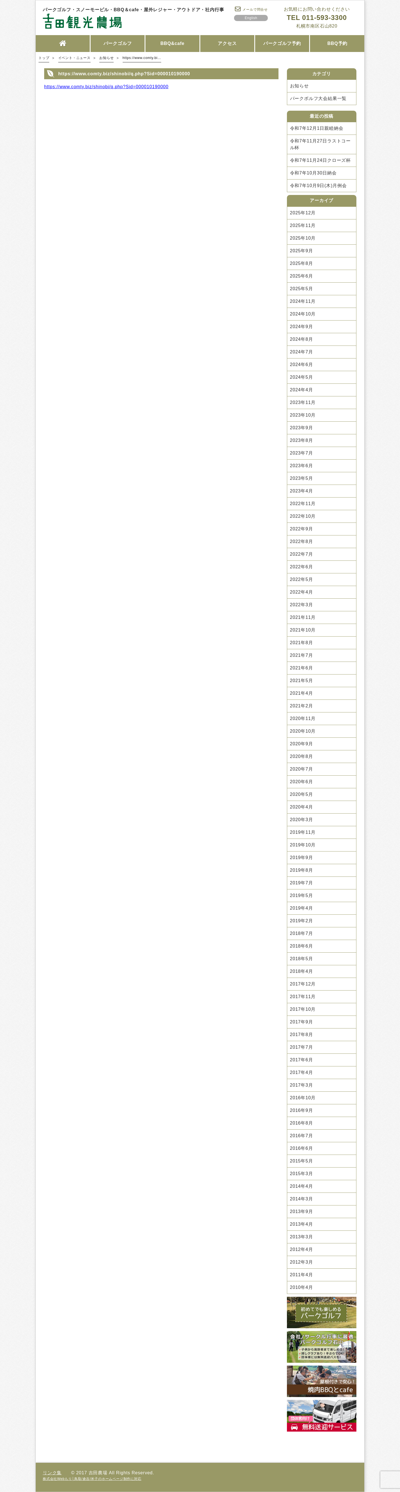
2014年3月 (301, 1198)
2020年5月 (301, 794)
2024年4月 (301, 389)
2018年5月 (301, 958)
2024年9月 (301, 326)
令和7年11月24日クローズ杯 (320, 160)
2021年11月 (303, 617)
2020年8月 (301, 756)
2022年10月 (303, 516)
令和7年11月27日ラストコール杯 (320, 144)
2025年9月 (301, 250)
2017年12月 (303, 984)
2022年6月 (301, 566)
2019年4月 (301, 908)
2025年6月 (301, 276)
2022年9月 (301, 528)
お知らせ (299, 85)
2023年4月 (301, 491)
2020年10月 (303, 731)
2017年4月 (301, 1072)
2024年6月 (301, 364)
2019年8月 (301, 870)
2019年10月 (303, 844)
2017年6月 (301, 1059)
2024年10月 (303, 314)
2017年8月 (301, 1034)
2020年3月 (301, 819)
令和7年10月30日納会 (313, 173)
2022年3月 (301, 604)
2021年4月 (301, 693)
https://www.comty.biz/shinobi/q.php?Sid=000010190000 (106, 86)
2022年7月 (301, 554)
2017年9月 (301, 1021)
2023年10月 (303, 415)
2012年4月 (301, 1249)
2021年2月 (301, 705)
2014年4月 (301, 1186)
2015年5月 (301, 1161)
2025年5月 (301, 288)
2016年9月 (301, 1110)
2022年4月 (301, 592)
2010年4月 (301, 1287)
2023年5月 (301, 478)
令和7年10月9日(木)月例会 (318, 185)
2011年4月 (301, 1274)
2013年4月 (301, 1224)
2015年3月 (301, 1173)
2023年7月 (301, 453)
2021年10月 (303, 630)
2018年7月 (301, 933)
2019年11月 (303, 832)
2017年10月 (303, 1009)
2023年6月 (301, 465)
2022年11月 (303, 503)
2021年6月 (301, 668)
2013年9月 (301, 1211)
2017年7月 (301, 1047)
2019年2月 (301, 920)
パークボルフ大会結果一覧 (318, 98)
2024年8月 (301, 339)
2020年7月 (301, 769)
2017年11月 (303, 996)
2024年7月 (301, 351)
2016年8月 (301, 1123)
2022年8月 (301, 541)
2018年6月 (301, 946)
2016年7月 (301, 1135)
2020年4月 (301, 807)
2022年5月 (301, 579)
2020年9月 (301, 743)
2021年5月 (301, 680)
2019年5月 (301, 895)
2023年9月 (301, 427)
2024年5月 (301, 377)
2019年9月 (301, 857)
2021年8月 (301, 642)
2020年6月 (301, 781)
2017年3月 (301, 1085)
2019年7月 (301, 882)
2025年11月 (303, 225)
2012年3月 (301, 1262)
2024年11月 (303, 301)
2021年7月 (301, 655)
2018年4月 (301, 971)
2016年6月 (301, 1148)
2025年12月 (303, 212)
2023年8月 (301, 440)
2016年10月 (303, 1097)
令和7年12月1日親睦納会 (316, 128)
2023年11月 (303, 402)
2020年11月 (303, 718)
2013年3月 (301, 1236)
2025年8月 (301, 263)
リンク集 (52, 1472)
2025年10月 (303, 238)
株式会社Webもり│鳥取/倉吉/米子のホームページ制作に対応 (92, 1479)
